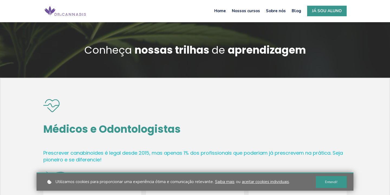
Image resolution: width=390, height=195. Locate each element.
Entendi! (331, 182)
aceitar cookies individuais (265, 181)
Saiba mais (225, 181)
